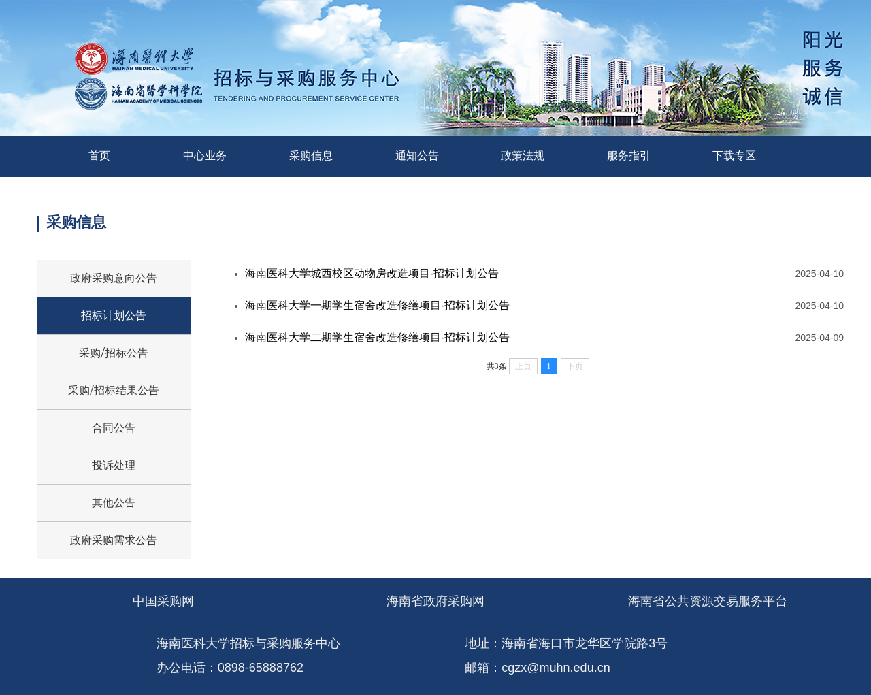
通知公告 (417, 155)
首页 (99, 155)
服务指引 (629, 155)
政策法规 (522, 155)
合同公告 (113, 427)
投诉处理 (113, 465)
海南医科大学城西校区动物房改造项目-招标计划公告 (372, 273)
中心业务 (205, 155)
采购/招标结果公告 (113, 390)
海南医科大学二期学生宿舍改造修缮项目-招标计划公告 (377, 337)
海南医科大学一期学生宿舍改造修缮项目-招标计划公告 (377, 305)
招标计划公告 (113, 315)
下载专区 (734, 155)
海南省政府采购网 (435, 601)
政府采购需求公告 (113, 540)
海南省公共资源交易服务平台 (707, 601)
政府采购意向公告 (113, 278)
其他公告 (113, 502)
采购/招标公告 (113, 352)
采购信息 (311, 155)
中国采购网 (163, 601)
